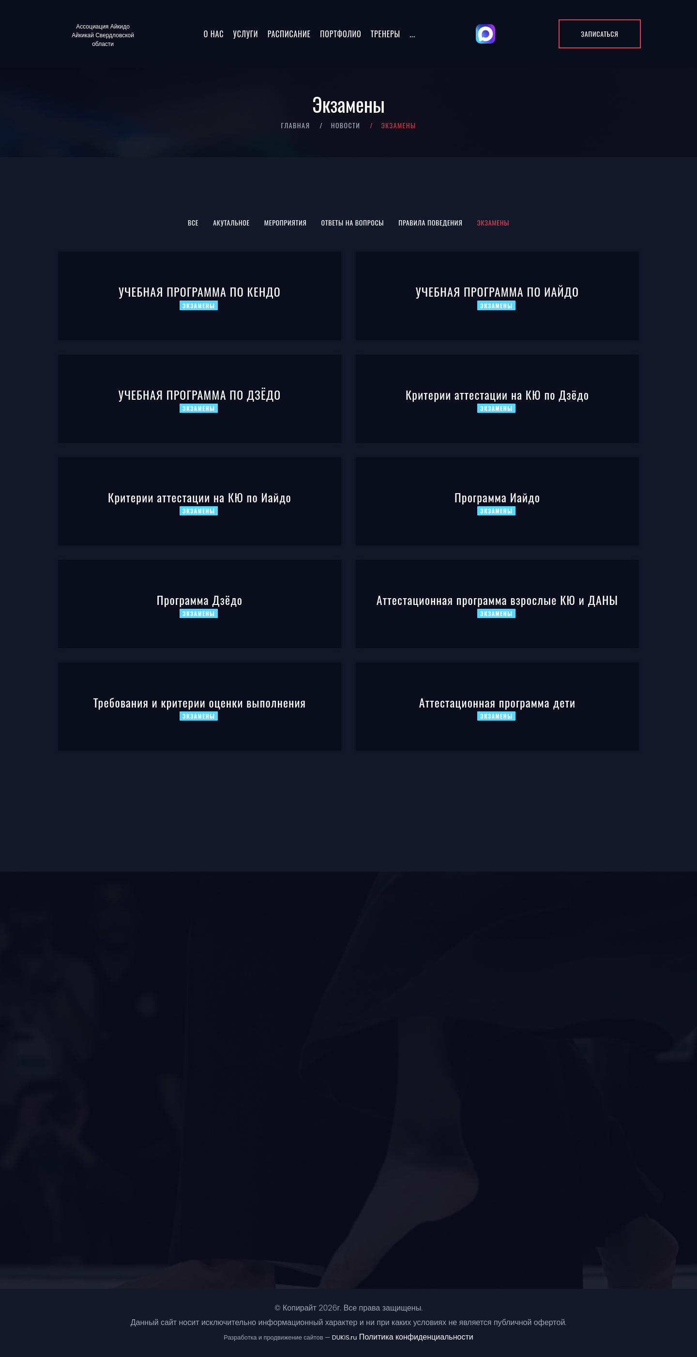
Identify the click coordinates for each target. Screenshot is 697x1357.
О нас (214, 34)
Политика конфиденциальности (416, 1336)
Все (193, 222)
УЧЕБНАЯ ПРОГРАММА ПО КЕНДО (200, 291)
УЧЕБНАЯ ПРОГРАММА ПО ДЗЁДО (200, 394)
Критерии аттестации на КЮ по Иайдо (199, 497)
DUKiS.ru (344, 1337)
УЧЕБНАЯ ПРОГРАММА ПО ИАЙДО (497, 291)
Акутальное (231, 222)
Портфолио (340, 34)
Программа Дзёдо (200, 599)
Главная (295, 125)
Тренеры (385, 34)
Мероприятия (285, 222)
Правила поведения (430, 222)
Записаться (599, 34)
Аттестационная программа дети (497, 702)
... (412, 34)
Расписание (289, 34)
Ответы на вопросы (352, 222)
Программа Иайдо (497, 497)
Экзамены (493, 222)
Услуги (245, 34)
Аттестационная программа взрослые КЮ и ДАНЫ (497, 599)
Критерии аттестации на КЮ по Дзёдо (497, 394)
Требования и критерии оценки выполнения (199, 702)
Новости (346, 125)
